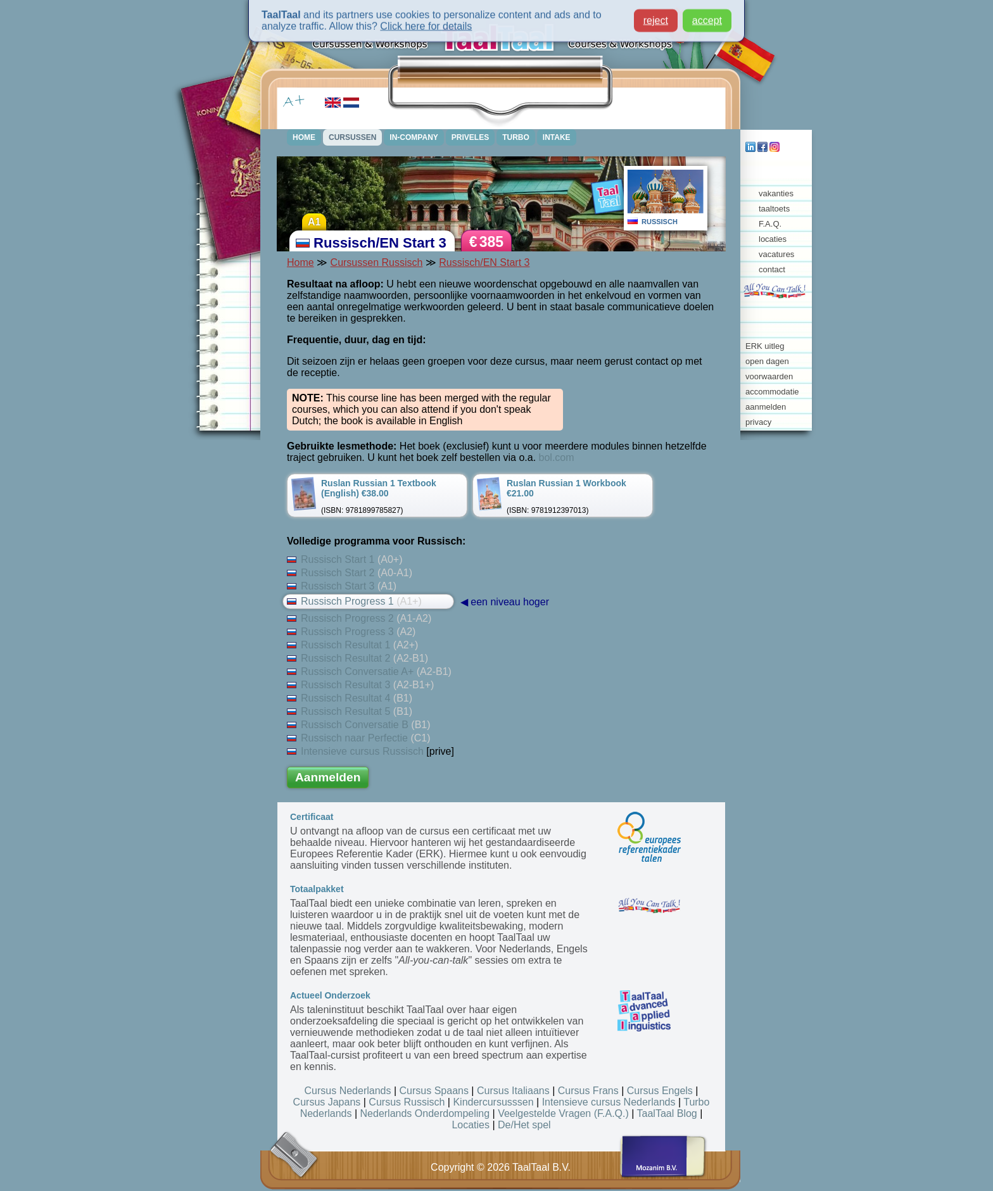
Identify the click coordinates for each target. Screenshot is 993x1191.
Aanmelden (327, 777)
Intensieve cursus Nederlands (609, 1102)
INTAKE (557, 137)
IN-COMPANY (413, 137)
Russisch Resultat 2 (357, 658)
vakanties (776, 193)
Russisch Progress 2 (359, 618)
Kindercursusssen (493, 1102)
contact (772, 269)
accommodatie (772, 391)
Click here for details (426, 23)
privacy (758, 422)
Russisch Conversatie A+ (369, 671)
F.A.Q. (770, 224)
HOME (304, 137)
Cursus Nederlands (348, 1090)
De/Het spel (524, 1124)
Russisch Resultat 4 (349, 698)
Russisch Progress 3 (351, 631)
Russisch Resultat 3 (360, 684)
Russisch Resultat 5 (349, 711)
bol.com (556, 457)
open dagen (767, 361)
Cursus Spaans (434, 1090)
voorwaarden (769, 376)
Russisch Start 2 (349, 572)
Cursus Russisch (407, 1102)
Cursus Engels (660, 1090)
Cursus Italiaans (513, 1090)
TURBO (515, 137)
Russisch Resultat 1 (352, 645)
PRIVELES (470, 137)
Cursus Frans (588, 1090)
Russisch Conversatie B (359, 724)
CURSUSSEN (352, 137)
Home (300, 262)
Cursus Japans (327, 1102)
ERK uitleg (764, 346)
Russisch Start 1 (345, 559)
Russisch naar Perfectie (359, 738)
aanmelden (765, 407)
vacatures (776, 254)
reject (655, 17)
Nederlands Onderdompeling (425, 1113)
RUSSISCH (660, 221)
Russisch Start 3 (341, 586)
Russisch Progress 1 (354, 601)
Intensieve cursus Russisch (355, 751)
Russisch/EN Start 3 (484, 262)
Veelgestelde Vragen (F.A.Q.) (563, 1113)
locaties (773, 239)
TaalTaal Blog (667, 1113)
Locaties (471, 1124)
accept (707, 17)
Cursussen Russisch (377, 262)
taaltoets (774, 208)
